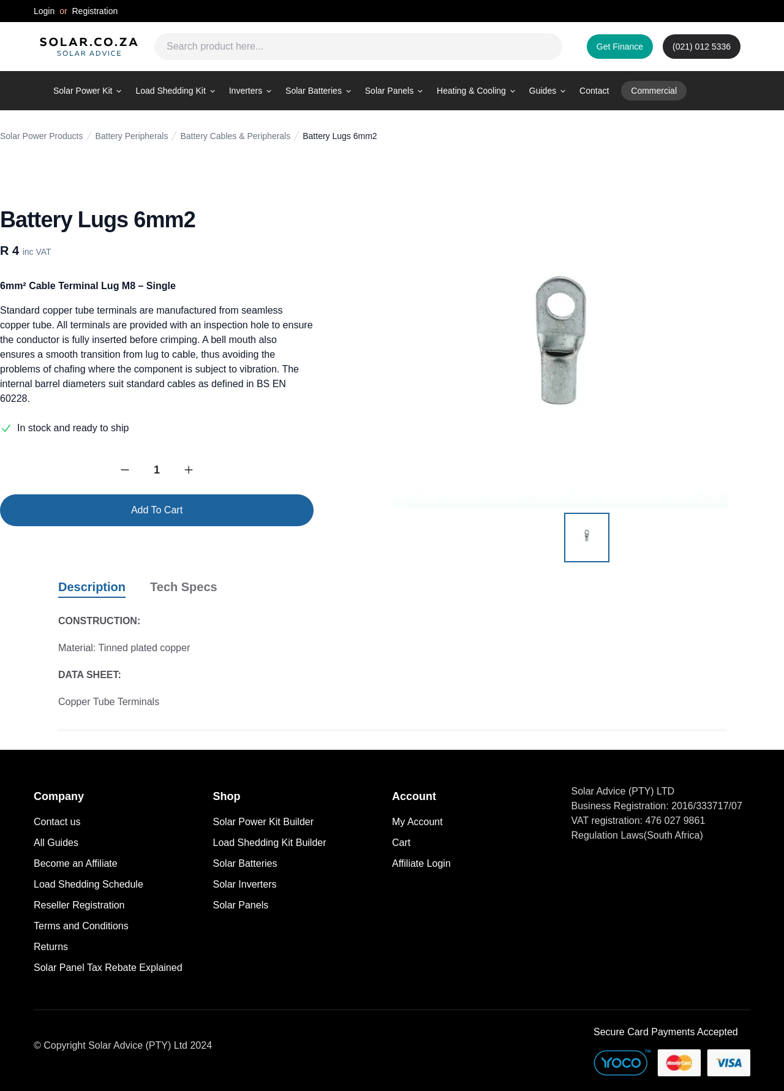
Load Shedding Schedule (88, 884)
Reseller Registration (79, 905)
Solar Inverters (245, 884)
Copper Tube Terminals (108, 702)
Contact (594, 91)
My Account (417, 822)
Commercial (654, 91)
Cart (401, 842)
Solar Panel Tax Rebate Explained (108, 967)
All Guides (56, 842)
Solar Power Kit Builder (263, 822)
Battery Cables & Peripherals (235, 136)
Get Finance (620, 46)
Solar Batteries (245, 863)
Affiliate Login (421, 863)
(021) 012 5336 (702, 46)
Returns (51, 947)
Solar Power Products (41, 136)
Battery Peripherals (131, 136)
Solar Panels (241, 905)
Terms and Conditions (81, 926)
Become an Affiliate (76, 863)
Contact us (57, 822)
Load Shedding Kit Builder (269, 842)
